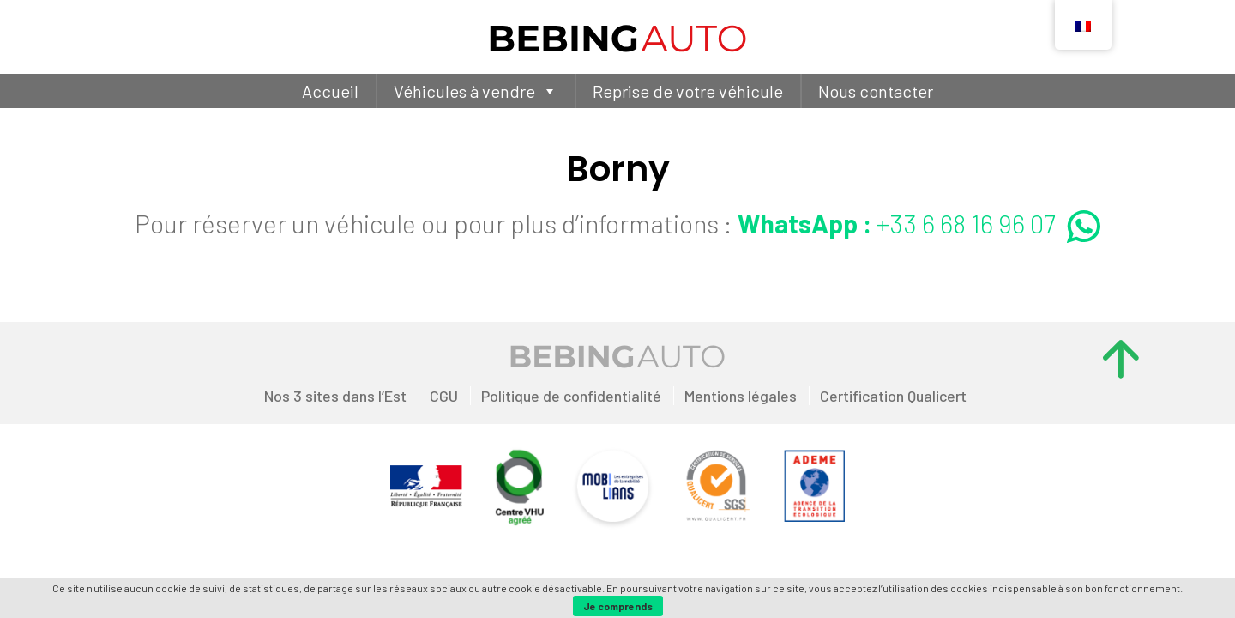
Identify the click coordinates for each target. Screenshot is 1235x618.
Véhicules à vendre (475, 91)
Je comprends (618, 606)
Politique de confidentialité (571, 395)
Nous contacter (875, 91)
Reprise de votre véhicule (688, 91)
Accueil (330, 91)
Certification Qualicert (893, 395)
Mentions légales (740, 395)
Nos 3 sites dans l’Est (335, 395)
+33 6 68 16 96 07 (918, 223)
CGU (444, 395)
